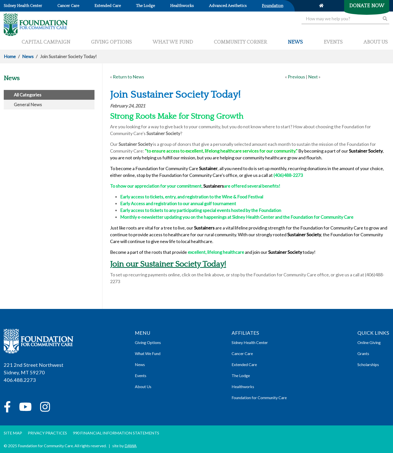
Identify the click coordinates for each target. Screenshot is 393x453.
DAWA (131, 445)
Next (313, 76)
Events (140, 375)
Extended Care (244, 364)
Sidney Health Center (250, 342)
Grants (363, 353)
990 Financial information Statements (116, 432)
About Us (143, 386)
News (28, 56)
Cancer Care (242, 353)
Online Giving (369, 342)
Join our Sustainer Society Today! (168, 264)
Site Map (13, 432)
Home (10, 56)
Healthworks (243, 386)
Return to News (128, 76)
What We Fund (147, 353)
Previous (296, 76)
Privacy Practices (47, 432)
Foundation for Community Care (259, 397)
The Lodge (241, 375)
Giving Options (148, 342)
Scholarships (368, 364)
